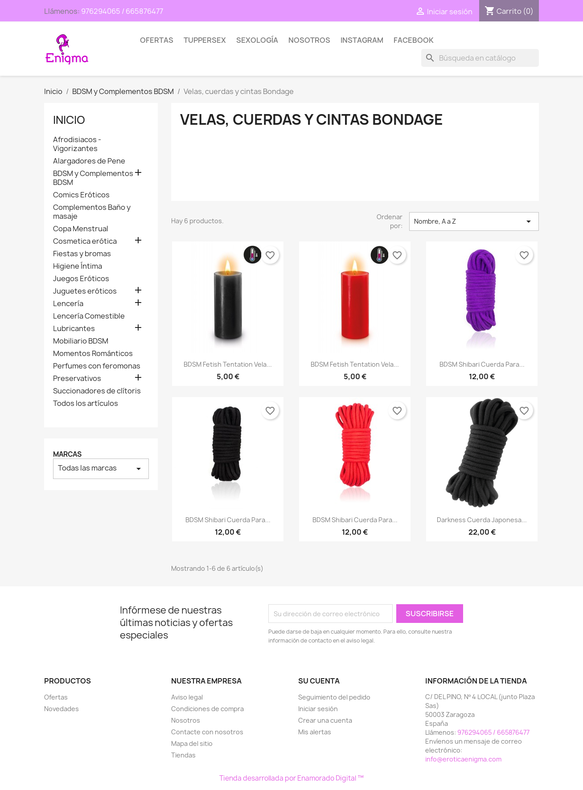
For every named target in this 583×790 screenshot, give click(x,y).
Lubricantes (74, 328)
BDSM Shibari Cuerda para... (482, 364)
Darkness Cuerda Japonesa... (482, 520)
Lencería (68, 303)
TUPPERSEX (205, 40)
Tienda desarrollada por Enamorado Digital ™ (291, 778)
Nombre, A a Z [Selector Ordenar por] (474, 221)
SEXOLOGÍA (257, 40)
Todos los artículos (85, 403)
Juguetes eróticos (85, 291)
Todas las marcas (101, 468)
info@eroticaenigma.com (463, 759)
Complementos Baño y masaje (92, 212)
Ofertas (156, 40)
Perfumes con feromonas (96, 366)
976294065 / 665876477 (122, 11)
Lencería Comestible (89, 316)
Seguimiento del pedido (334, 697)
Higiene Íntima (77, 266)
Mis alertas (314, 732)
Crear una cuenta (325, 720)
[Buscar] (480, 58)
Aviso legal (187, 697)
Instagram (362, 40)
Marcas (67, 454)
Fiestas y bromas (82, 253)
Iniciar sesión (318, 708)
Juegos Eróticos (81, 278)
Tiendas (183, 755)
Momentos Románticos (93, 353)
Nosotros (309, 40)
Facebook (414, 40)
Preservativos (77, 378)
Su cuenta (319, 681)
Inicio (69, 119)
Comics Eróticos (81, 195)
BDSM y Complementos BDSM (93, 178)
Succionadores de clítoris (97, 391)
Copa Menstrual (80, 228)
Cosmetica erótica (85, 241)
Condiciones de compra (207, 708)
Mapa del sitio (192, 743)
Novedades (61, 708)
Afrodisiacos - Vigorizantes (77, 144)
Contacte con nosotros (207, 732)
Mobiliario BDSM (80, 341)
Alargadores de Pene (89, 161)
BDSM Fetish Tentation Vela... (228, 364)
